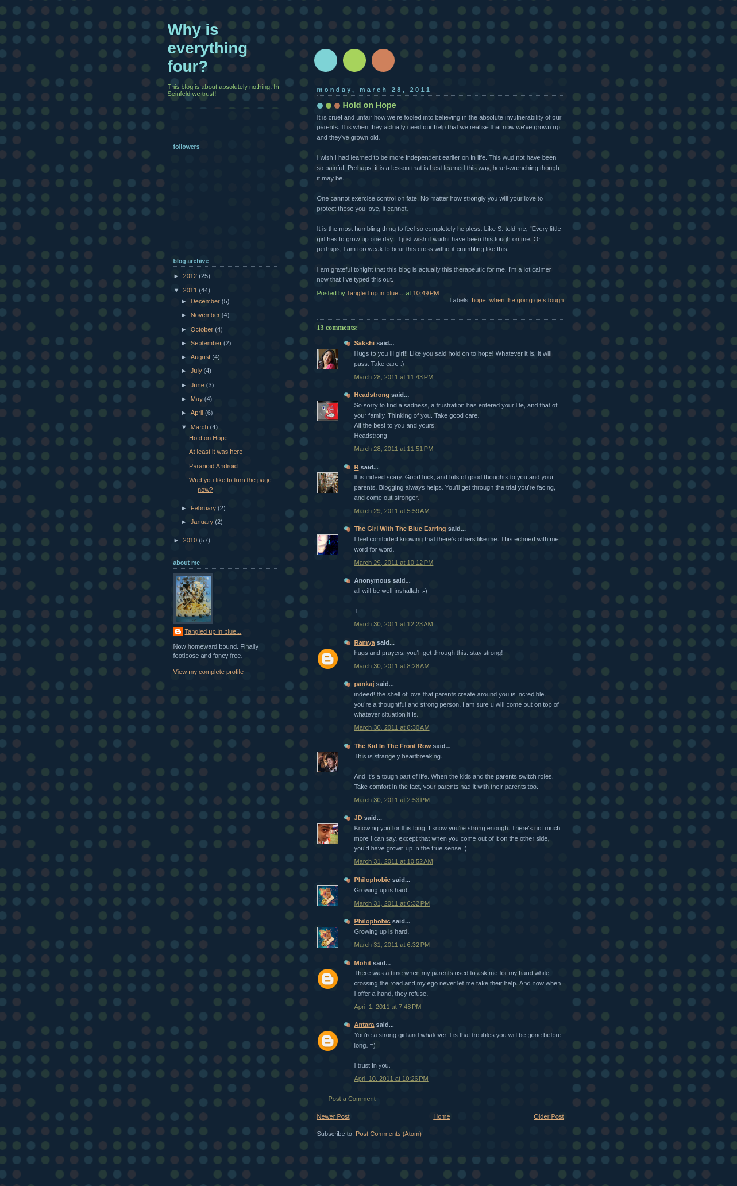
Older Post (549, 1116)
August (201, 356)
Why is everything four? (208, 48)
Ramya (364, 642)
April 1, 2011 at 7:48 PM (388, 1006)
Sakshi (364, 343)
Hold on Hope (208, 437)
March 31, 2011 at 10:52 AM (393, 861)
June (198, 385)
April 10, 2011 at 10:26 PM (391, 1078)
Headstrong (371, 394)
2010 (191, 540)
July (197, 370)
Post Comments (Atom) (389, 1133)
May (197, 398)
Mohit (362, 963)
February (204, 508)
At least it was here (215, 451)
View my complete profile (208, 671)
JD (358, 817)
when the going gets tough (526, 299)
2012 (191, 275)
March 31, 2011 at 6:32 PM (392, 903)
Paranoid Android (213, 466)
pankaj (364, 683)
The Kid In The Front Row (392, 745)
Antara (364, 1024)
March (200, 426)
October (203, 329)
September (207, 343)
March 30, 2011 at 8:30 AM (392, 727)
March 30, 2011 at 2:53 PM (392, 799)
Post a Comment (352, 1098)
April (198, 412)
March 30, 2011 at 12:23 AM (393, 624)
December (206, 301)
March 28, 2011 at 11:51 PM (394, 448)
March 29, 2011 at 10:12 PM (394, 562)
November (206, 314)
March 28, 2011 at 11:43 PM (394, 376)
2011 (191, 290)
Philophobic (372, 879)
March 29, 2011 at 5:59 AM (392, 510)
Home (441, 1116)
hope (479, 299)
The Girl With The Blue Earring (400, 528)
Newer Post (333, 1116)
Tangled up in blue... (213, 631)
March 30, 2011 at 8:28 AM (392, 666)
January (203, 521)
